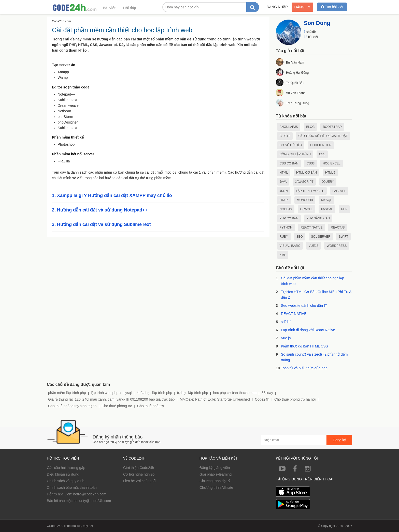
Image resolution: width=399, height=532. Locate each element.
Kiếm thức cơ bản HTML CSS (304, 346)
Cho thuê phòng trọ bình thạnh (72, 406)
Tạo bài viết (332, 7)
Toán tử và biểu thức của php (304, 368)
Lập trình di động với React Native (308, 330)
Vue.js (286, 338)
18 (305, 37)
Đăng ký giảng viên (215, 468)
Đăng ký (302, 7)
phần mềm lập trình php (67, 393)
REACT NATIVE (294, 314)
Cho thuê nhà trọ (150, 406)
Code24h (262, 399)
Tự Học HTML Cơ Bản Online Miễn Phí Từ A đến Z (316, 294)
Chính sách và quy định (65, 481)
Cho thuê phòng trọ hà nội (295, 399)
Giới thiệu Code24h (138, 468)
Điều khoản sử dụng (63, 474)
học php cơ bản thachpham (234, 393)
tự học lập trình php (192, 393)
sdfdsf (285, 322)
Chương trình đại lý (215, 481)
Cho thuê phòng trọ (117, 406)
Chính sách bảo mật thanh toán (72, 487)
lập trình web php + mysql (111, 393)
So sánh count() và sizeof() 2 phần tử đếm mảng (314, 357)
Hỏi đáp (129, 8)
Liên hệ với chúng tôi (139, 481)
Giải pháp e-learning (216, 474)
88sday (267, 393)
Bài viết (109, 8)
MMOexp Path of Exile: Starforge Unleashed (215, 399)
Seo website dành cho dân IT (304, 305)
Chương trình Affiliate (216, 487)
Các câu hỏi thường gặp (66, 468)
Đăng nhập (277, 7)
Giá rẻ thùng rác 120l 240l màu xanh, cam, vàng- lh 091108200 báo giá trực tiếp (111, 399)
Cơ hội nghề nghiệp (138, 474)
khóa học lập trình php (154, 393)
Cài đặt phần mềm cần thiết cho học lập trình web (312, 281)
